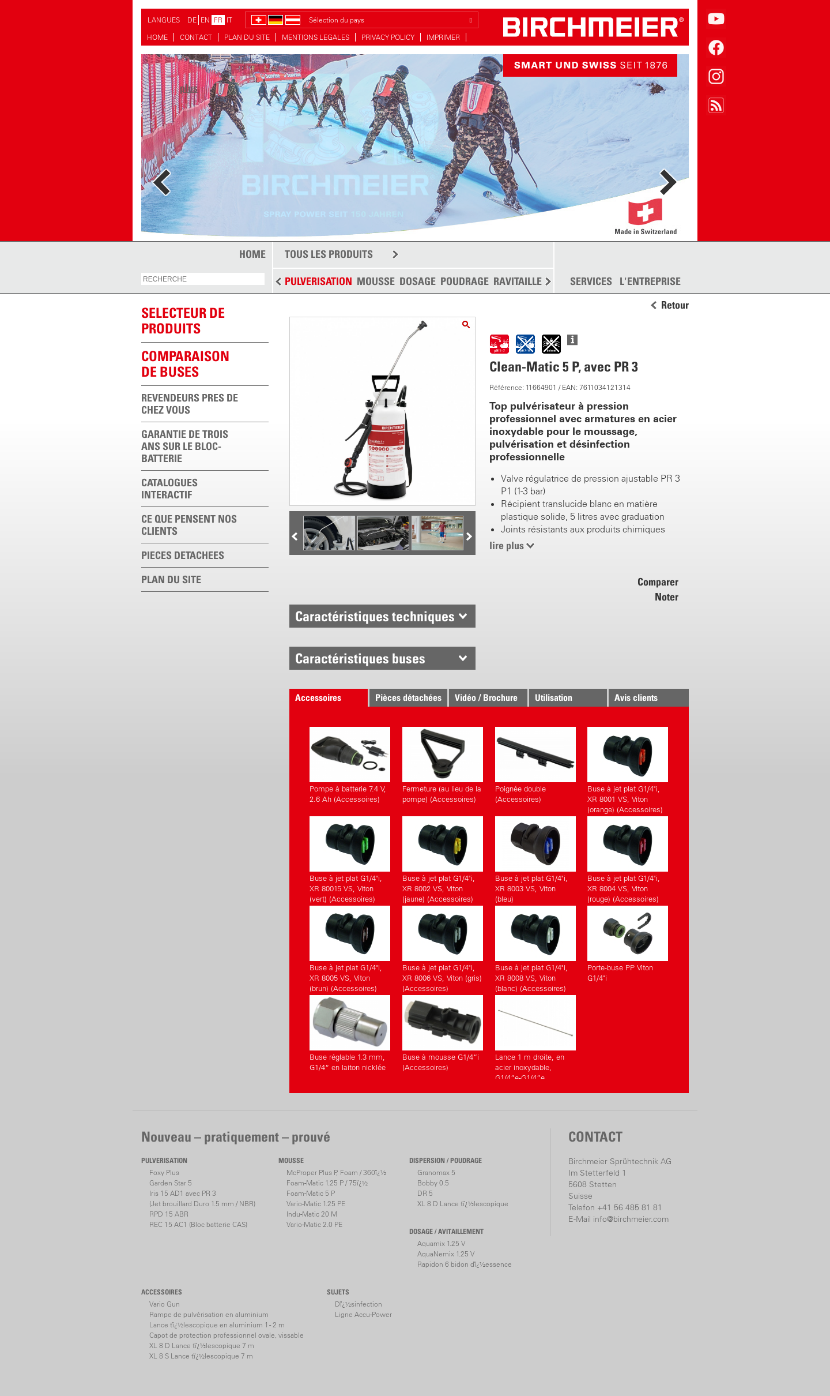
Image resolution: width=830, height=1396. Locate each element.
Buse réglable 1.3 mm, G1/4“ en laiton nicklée (350, 1033)
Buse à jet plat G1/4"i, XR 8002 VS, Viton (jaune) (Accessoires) (442, 858)
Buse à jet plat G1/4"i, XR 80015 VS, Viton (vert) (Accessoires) (350, 858)
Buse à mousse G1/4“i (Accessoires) (442, 1033)
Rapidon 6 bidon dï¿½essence (464, 1264)
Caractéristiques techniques (375, 616)
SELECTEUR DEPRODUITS (183, 320)
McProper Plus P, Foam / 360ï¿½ (336, 1172)
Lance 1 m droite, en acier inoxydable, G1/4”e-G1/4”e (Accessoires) (535, 1037)
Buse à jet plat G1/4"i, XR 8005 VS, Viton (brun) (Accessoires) (350, 947)
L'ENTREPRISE (650, 281)
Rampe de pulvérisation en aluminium (209, 1314)
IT (229, 20)
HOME (157, 37)
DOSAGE (417, 281)
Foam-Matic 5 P (310, 1193)
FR (218, 20)
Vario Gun (164, 1304)
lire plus (506, 545)
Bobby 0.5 (433, 1183)
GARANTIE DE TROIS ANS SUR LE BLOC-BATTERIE (184, 446)
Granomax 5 (436, 1172)
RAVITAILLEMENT (530, 281)
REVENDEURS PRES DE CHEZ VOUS (189, 404)
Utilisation (553, 697)
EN (205, 20)
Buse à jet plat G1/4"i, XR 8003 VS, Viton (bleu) (535, 858)
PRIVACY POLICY (387, 37)
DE (192, 20)
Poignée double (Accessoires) (535, 765)
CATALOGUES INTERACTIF (169, 488)
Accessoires (318, 697)
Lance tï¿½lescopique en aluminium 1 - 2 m (217, 1324)
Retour (675, 305)
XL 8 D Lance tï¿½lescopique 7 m (201, 1345)
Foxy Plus (164, 1172)
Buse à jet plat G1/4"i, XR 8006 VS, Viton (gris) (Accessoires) (442, 947)
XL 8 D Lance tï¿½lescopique (462, 1203)
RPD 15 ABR (168, 1214)
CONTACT (196, 37)
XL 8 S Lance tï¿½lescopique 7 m (201, 1356)
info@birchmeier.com (631, 1219)
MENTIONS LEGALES (315, 37)
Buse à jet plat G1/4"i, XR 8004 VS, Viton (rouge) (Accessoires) (627, 858)
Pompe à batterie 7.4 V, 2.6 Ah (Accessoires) (350, 765)
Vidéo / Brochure (486, 697)
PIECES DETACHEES (182, 555)
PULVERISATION (318, 281)
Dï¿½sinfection (358, 1304)
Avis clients (636, 697)
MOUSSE (376, 281)
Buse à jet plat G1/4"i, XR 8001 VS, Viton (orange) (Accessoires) (627, 768)
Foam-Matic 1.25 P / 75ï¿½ (327, 1183)
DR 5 (425, 1193)
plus (189, 88)
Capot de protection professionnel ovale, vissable (226, 1335)
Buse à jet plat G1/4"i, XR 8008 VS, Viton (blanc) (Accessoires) (535, 947)
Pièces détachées (408, 697)
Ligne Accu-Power (363, 1314)
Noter (666, 597)
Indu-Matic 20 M (311, 1214)
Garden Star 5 (170, 1183)
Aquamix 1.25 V (441, 1243)
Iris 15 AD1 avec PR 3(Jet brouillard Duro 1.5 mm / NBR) (202, 1198)
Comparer (657, 582)
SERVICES (591, 281)
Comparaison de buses (185, 364)
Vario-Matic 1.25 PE (315, 1203)
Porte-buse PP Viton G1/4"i (627, 944)
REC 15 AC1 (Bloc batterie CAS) (198, 1224)
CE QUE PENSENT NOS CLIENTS (189, 525)
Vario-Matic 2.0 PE (314, 1224)
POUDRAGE (464, 281)
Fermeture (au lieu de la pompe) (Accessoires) (442, 765)
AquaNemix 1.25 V (445, 1253)
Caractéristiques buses (360, 658)
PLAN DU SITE (247, 37)
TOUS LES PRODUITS (329, 254)
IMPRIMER (443, 37)
